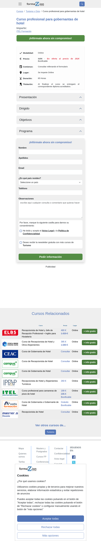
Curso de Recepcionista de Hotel (37, 361)
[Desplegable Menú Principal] (20, 4)
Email (21, 168)
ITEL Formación (24, 31)
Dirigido (24, 108)
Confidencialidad (62, 454)
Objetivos (25, 119)
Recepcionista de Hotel (33, 412)
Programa (25, 131)
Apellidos (23, 158)
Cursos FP (41, 457)
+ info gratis (90, 331)
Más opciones (50, 535)
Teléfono (23, 188)
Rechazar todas (50, 527)
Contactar (58, 448)
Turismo (50, 432)
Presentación (28, 97)
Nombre (23, 148)
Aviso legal (59, 459)
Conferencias (42, 462)
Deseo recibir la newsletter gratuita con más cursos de (48, 244)
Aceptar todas (50, 518)
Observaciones (26, 199)
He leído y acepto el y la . (46, 232)
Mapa (21, 448)
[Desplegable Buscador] (82, 4)
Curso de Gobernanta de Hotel (36, 351)
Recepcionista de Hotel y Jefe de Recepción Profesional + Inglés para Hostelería (39, 333)
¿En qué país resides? (30, 178)
